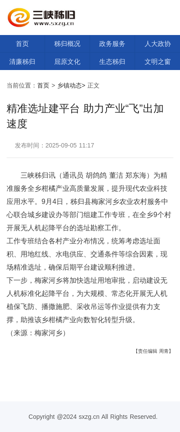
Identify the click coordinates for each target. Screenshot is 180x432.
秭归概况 (67, 43)
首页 (22, 43)
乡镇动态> (71, 85)
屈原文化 (67, 61)
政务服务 (112, 43)
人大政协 (158, 43)
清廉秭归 (22, 61)
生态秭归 (112, 61)
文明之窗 (158, 61)
